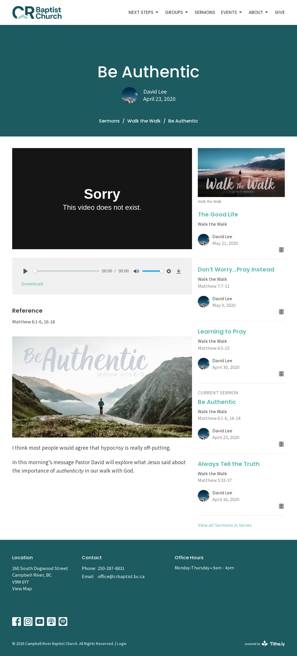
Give (280, 12)
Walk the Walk (144, 121)
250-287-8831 (111, 568)
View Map (22, 588)
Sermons (205, 12)
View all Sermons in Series (225, 525)
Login (121, 643)
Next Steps (143, 12)
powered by (265, 643)
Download (32, 284)
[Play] (25, 271)
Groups (177, 12)
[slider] (66, 271)
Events (232, 12)
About (259, 12)
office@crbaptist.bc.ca (121, 576)
